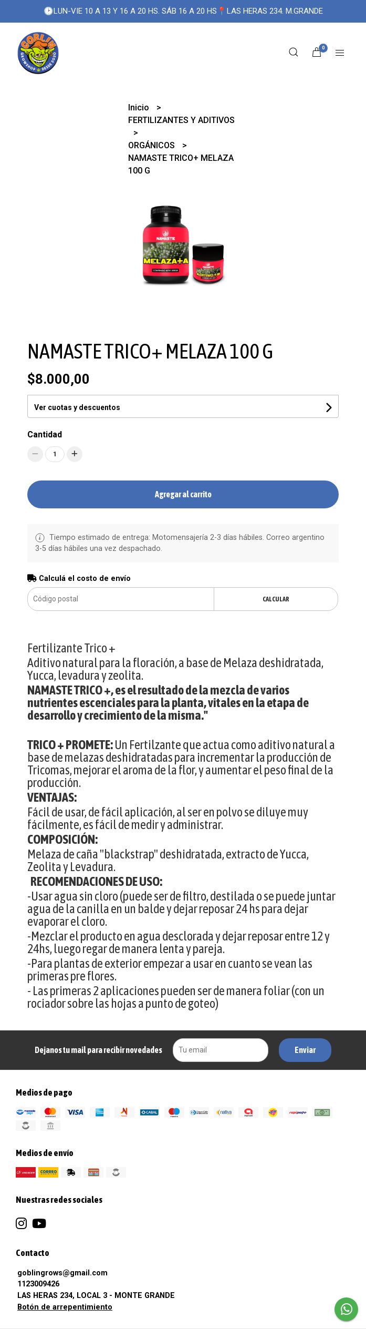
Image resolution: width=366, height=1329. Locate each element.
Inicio (139, 108)
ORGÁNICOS (152, 145)
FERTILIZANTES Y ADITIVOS (181, 120)
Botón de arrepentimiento (64, 1307)
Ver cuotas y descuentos (77, 407)
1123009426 (38, 1284)
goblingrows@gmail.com (62, 1273)
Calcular (276, 599)
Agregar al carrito (183, 494)
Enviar (305, 1050)
